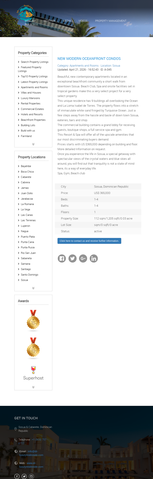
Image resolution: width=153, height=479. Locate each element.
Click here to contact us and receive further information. (89, 241)
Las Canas (27, 215)
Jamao (25, 187)
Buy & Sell (31, 24)
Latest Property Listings (34, 82)
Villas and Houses (31, 92)
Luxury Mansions (30, 98)
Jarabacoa (27, 198)
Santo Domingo (29, 274)
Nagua (24, 231)
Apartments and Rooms (34, 87)
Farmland (26, 136)
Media (67, 20)
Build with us (28, 130)
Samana (25, 263)
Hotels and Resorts (32, 114)
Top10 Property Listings (34, 76)
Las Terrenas (28, 220)
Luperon (25, 225)
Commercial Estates (32, 109)
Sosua (24, 280)
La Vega (25, 209)
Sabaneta (26, 258)
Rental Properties (30, 103)
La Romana (27, 204)
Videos (83, 20)
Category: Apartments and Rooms (78, 65)
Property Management (110, 20)
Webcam (30, 20)
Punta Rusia (28, 247)
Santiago (26, 269)
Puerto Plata (28, 236)
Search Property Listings (35, 61)
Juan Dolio (27, 193)
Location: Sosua (110, 65)
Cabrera (25, 182)
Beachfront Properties (33, 119)
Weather (49, 20)
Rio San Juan (28, 253)
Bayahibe (26, 166)
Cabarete (26, 177)
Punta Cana (27, 242)
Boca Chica (27, 171)
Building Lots (28, 125)
